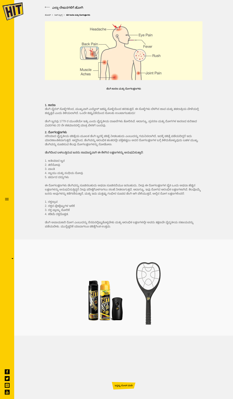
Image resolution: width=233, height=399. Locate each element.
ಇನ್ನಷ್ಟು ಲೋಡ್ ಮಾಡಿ (123, 385)
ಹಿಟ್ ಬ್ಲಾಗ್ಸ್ (58, 15)
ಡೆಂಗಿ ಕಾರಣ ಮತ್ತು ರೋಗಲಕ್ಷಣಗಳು (78, 15)
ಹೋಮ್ (48, 15)
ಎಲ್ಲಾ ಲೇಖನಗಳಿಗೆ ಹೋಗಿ (64, 7)
